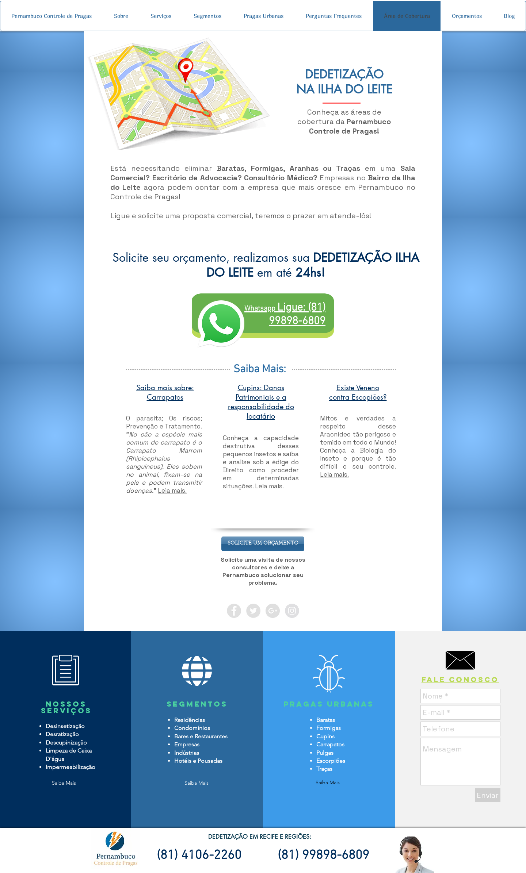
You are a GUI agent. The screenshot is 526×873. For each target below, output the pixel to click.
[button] (262, 544)
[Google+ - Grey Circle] (273, 611)
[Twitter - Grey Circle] (253, 611)
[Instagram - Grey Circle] (292, 611)
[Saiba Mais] (64, 783)
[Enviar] (487, 795)
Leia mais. (172, 491)
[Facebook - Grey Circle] (234, 611)
